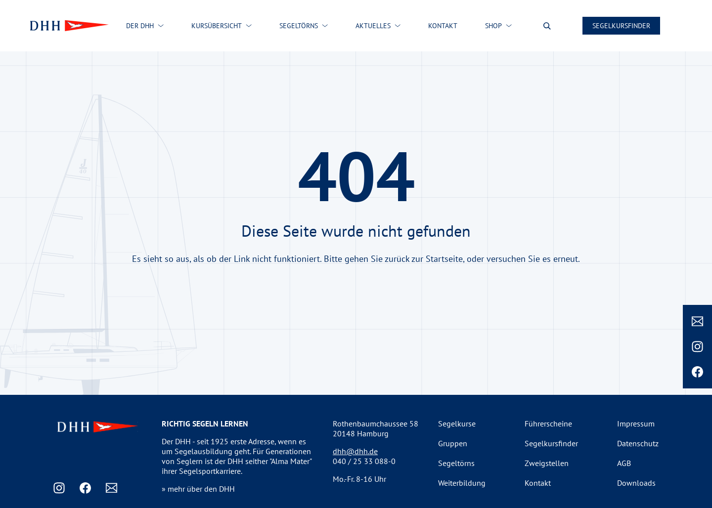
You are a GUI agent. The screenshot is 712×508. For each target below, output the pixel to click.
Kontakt (538, 483)
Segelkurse (457, 423)
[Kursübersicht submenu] (249, 25)
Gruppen (452, 443)
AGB (624, 463)
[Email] (697, 321)
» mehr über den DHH (198, 489)
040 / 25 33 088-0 (364, 461)
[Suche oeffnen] (547, 26)
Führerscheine (548, 423)
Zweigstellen (547, 463)
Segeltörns (456, 463)
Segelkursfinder (621, 25)
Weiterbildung (462, 483)
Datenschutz (638, 443)
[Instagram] (697, 346)
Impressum (636, 423)
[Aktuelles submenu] (397, 25)
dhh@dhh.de (355, 451)
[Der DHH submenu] (161, 25)
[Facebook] (697, 371)
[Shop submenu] (509, 25)
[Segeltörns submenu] (325, 25)
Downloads (636, 483)
